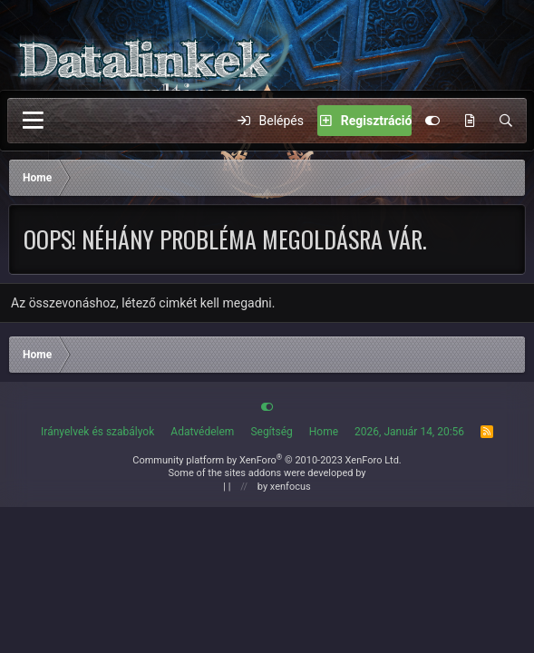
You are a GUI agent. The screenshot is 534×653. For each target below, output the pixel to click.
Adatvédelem (202, 431)
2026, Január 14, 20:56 (409, 431)
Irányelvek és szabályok (97, 431)
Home (323, 431)
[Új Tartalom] (470, 120)
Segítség (271, 431)
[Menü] (33, 120)
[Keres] (506, 120)
